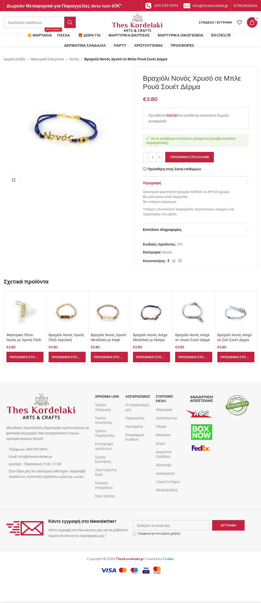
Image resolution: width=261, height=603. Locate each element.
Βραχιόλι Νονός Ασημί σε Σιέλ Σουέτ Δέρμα (234, 337)
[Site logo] (137, 22)
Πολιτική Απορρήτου (104, 485)
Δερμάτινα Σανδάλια (163, 454)
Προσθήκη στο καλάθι (189, 157)
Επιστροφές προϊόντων (104, 446)
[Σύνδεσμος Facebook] (168, 261)
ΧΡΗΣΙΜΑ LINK (107, 396)
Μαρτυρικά (164, 409)
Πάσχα (161, 426)
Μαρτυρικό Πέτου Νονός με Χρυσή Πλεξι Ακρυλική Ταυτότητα (23, 339)
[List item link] (48, 449)
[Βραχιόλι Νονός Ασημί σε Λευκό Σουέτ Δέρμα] (193, 311)
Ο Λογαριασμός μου (137, 407)
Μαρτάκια (163, 435)
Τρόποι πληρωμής (103, 407)
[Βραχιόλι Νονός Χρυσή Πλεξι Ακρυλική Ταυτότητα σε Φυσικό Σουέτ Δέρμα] (67, 311)
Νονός (74, 59)
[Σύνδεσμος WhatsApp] (174, 261)
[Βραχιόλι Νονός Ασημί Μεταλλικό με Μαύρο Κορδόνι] (151, 311)
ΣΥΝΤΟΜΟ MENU (164, 398)
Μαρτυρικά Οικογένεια (47, 59)
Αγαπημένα (134, 426)
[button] (24, 357)
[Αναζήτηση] (40, 22)
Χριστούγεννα (166, 418)
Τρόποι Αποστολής (103, 420)
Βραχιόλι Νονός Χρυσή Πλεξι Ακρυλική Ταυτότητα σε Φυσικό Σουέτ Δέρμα (66, 342)
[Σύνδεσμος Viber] (180, 261)
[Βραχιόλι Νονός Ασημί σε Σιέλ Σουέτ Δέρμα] (235, 311)
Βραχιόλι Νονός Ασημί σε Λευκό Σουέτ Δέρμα (192, 337)
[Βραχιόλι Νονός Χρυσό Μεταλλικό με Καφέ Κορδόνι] (109, 311)
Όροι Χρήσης (105, 496)
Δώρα (160, 443)
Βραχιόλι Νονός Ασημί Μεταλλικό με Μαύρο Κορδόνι (150, 339)
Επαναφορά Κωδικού (134, 437)
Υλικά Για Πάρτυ (168, 482)
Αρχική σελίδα (14, 59)
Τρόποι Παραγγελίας (105, 433)
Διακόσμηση (165, 473)
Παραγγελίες (135, 418)
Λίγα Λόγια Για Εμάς (106, 472)
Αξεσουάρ (163, 465)
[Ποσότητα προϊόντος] (153, 157)
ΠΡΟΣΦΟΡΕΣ (167, 490)
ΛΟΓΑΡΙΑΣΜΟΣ (137, 396)
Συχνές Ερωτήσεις (103, 459)
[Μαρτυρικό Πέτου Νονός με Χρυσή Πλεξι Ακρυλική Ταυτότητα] (24, 311)
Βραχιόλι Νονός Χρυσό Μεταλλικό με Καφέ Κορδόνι (108, 339)
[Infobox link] (161, 5)
